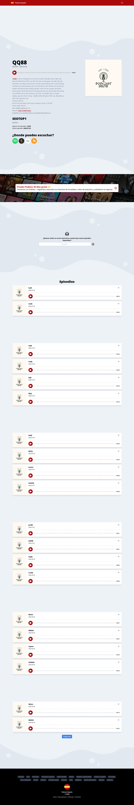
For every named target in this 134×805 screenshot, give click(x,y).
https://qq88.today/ (24, 111)
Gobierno (78, 780)
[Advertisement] (67, 20)
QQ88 (15, 79)
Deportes (110, 780)
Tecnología (111, 777)
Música (71, 777)
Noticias (64, 780)
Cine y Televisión (25, 780)
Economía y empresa (48, 777)
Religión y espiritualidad (84, 777)
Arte (28, 777)
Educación (36, 777)
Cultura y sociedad (99, 777)
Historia (43, 780)
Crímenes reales (53, 780)
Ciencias (101, 780)
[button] (122, 3)
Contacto (78, 797)
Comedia (21, 777)
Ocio (71, 780)
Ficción (36, 780)
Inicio (55, 797)
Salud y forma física (90, 780)
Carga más (67, 737)
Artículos (71, 797)
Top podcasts (62, 797)
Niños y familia (61, 777)
